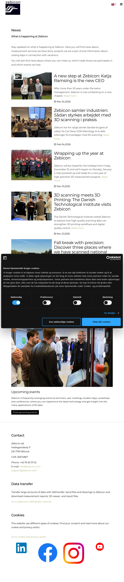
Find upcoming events (25, 412)
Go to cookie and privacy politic (28, 537)
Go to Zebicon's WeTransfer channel (31, 501)
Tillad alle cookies (101, 322)
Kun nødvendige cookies (61, 322)
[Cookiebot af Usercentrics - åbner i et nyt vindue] (108, 258)
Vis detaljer (109, 313)
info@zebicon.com (30, 466)
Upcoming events (25, 392)
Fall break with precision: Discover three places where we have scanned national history (82, 249)
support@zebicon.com (24, 470)
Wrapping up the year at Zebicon (79, 156)
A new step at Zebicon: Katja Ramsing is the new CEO (82, 78)
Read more (70, 96)
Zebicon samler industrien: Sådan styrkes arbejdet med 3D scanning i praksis (82, 115)
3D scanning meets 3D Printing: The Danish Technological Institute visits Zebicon (82, 202)
